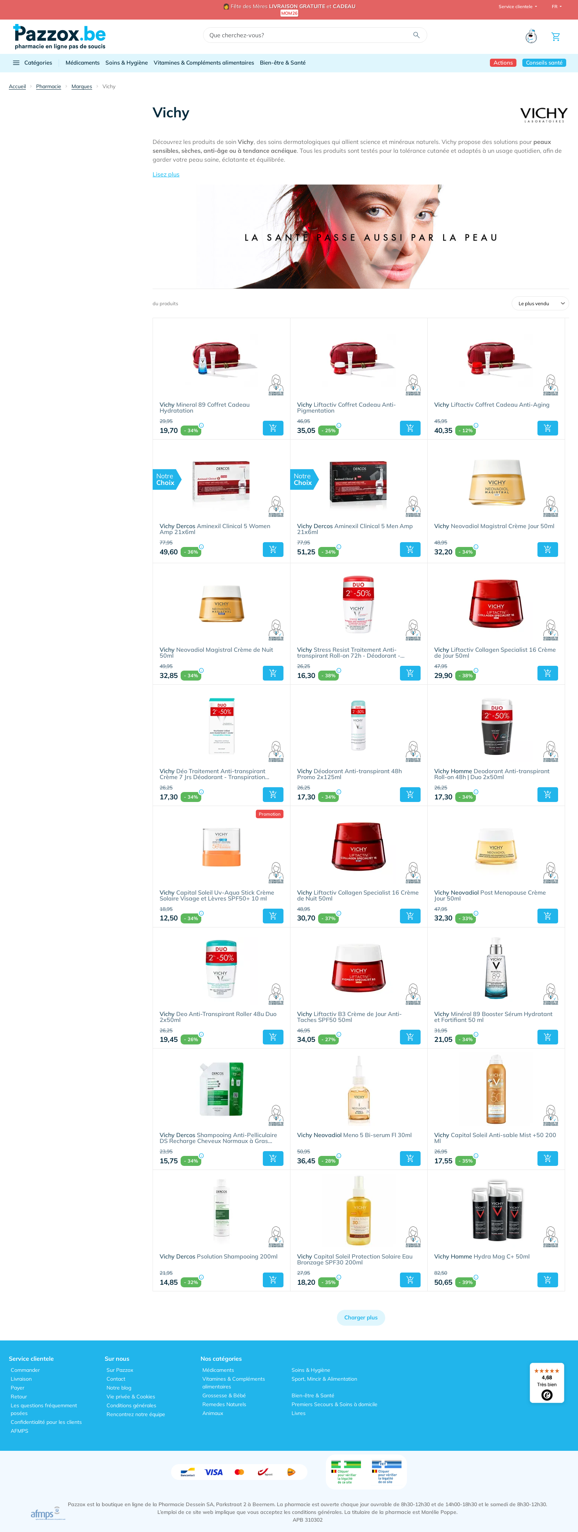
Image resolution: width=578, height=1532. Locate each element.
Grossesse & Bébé (224, 1395)
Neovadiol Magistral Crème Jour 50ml (494, 526)
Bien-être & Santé (283, 62)
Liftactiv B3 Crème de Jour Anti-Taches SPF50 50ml (349, 1017)
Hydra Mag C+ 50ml (482, 1256)
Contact (116, 1379)
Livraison (21, 1379)
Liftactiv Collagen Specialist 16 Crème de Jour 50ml (495, 653)
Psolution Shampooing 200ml (219, 1256)
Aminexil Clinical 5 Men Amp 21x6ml (355, 529)
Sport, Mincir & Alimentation (324, 1379)
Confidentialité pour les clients (46, 1422)
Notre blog (119, 1387)
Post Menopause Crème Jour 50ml (490, 895)
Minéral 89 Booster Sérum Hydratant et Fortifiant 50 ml (493, 1017)
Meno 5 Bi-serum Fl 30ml (354, 1135)
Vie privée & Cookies (131, 1396)
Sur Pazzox (120, 1370)
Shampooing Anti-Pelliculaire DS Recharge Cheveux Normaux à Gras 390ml (218, 1138)
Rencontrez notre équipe (136, 1414)
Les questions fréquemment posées (44, 1409)
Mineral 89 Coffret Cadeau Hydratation (205, 408)
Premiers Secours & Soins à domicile (334, 1404)
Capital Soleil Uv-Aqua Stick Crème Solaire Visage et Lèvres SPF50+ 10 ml (217, 895)
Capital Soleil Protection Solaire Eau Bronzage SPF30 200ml (354, 1259)
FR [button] (555, 6)
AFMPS (19, 1431)
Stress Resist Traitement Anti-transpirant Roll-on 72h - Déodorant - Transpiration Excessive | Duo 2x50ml (348, 653)
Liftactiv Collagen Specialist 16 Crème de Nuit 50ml (358, 895)
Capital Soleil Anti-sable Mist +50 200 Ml (495, 1138)
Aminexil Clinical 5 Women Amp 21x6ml (215, 529)
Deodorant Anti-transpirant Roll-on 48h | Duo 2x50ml (492, 774)
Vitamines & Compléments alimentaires (204, 62)
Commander (25, 1370)
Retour (19, 1396)
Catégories (32, 62)
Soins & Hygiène (126, 62)
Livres (299, 1413)
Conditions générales (131, 1405)
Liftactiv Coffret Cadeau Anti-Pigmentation (346, 408)
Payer (17, 1387)
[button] (361, 174)
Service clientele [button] (516, 6)
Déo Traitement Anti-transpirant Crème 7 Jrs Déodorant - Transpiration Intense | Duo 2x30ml (212, 774)
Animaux (212, 1413)
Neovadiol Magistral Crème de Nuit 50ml (216, 653)
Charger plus (361, 1317)
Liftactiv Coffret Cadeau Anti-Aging (492, 405)
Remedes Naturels (224, 1404)
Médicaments (83, 62)
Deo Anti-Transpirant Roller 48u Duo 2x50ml (218, 1017)
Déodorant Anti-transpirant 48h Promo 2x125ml (349, 774)
